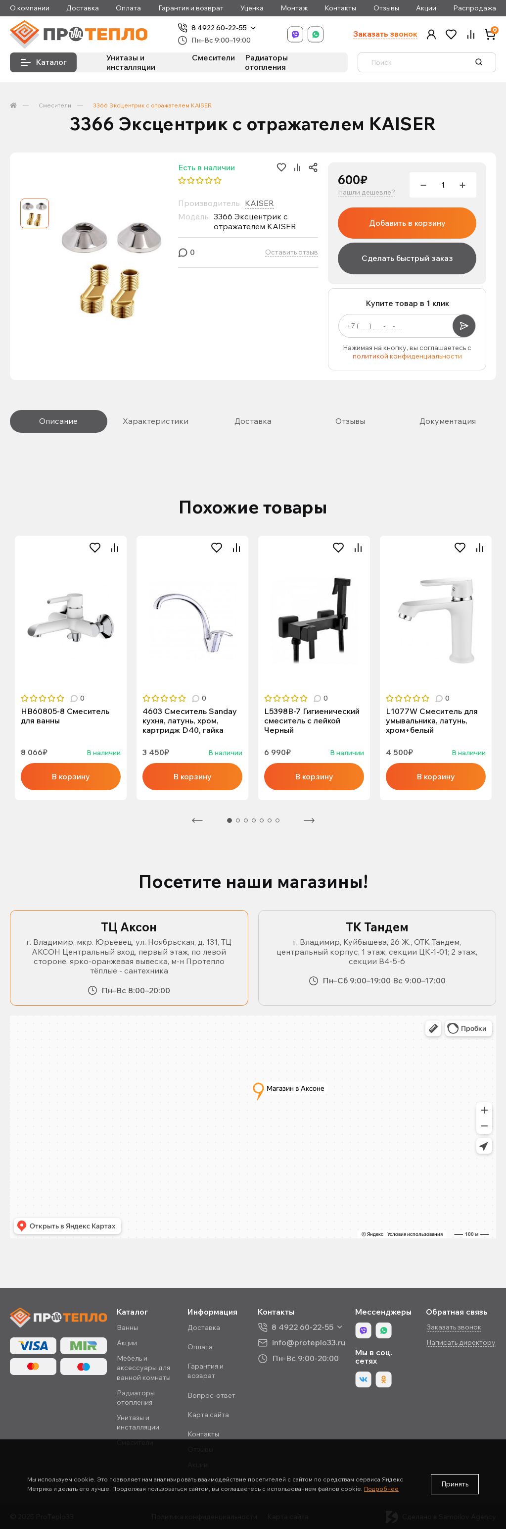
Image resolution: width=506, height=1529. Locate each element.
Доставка (82, 8)
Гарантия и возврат (191, 8)
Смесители (213, 57)
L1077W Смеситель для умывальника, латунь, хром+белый (432, 721)
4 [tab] (254, 820)
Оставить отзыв (291, 252)
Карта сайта (208, 1414)
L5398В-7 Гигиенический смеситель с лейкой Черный (312, 721)
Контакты (340, 8)
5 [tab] (262, 820)
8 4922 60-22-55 (219, 28)
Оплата (128, 8)
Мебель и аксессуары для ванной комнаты (144, 1367)
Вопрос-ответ (211, 1395)
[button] (431, 34)
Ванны (127, 1327)
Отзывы (386, 8)
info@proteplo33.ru (308, 1342)
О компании (29, 8)
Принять (454, 1483)
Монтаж (294, 8)
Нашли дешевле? (366, 192)
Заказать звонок (385, 34)
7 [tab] (277, 820)
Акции (426, 8)
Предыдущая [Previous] (197, 820)
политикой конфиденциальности (407, 356)
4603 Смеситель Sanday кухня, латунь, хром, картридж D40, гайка (189, 721)
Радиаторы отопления (266, 62)
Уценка (252, 8)
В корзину (70, 776)
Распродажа (474, 8)
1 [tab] (229, 820)
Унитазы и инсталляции (130, 62)
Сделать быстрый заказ (407, 258)
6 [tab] (270, 820)
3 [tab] (246, 820)
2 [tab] (238, 820)
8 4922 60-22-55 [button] (302, 1327)
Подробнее (381, 1488)
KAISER (259, 203)
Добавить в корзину (407, 223)
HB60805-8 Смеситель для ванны (65, 716)
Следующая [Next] (309, 820)
